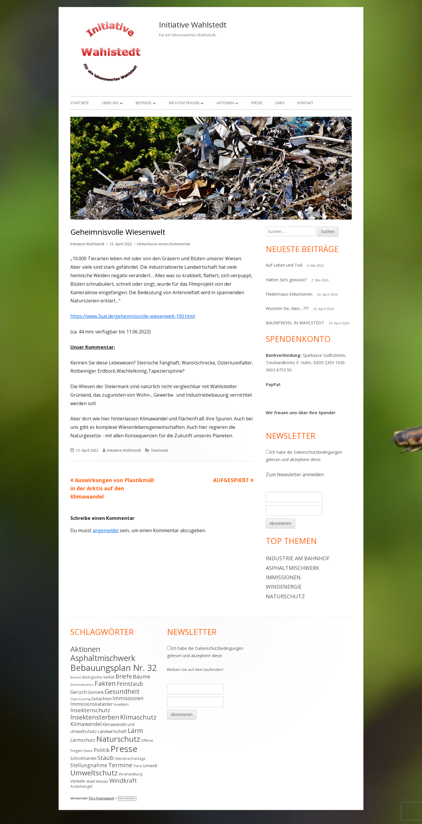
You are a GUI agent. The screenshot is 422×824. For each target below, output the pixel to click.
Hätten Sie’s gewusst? (286, 279)
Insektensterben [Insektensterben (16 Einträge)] (94, 717)
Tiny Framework (101, 798)
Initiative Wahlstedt (193, 24)
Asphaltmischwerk (292, 567)
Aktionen (225, 102)
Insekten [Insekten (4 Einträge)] (121, 704)
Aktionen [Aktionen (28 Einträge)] (85, 649)
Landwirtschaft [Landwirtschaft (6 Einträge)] (112, 731)
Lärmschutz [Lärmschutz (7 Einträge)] (82, 740)
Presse (256, 102)
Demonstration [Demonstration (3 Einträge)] (82, 685)
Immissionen (283, 577)
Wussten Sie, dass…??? (287, 308)
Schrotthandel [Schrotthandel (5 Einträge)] (83, 758)
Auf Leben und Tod (284, 265)
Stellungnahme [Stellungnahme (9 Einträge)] (88, 765)
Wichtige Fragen (184, 102)
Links (279, 102)
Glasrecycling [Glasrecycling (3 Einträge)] (80, 699)
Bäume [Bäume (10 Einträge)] (141, 676)
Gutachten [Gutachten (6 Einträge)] (101, 698)
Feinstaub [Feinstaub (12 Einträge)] (130, 684)
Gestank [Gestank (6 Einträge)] (96, 692)
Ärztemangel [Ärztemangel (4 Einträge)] (81, 786)
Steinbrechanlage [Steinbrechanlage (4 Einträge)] (130, 758)
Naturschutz (285, 596)
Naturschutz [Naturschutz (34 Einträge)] (118, 739)
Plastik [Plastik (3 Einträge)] (88, 751)
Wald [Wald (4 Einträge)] (90, 781)
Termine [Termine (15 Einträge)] (120, 765)
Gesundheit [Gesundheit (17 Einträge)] (122, 691)
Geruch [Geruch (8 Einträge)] (78, 691)
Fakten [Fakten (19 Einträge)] (105, 683)
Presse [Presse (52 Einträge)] (123, 749)
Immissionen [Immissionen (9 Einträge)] (128, 698)
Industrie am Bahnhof (298, 558)
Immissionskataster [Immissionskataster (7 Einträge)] (91, 704)
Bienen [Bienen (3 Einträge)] (75, 677)
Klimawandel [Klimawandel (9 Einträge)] (86, 723)
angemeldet (106, 530)
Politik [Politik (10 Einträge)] (101, 749)
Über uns (110, 102)
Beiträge (144, 102)
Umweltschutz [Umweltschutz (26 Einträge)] (94, 772)
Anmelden (127, 798)
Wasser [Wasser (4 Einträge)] (102, 781)
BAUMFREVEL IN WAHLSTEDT (295, 323)
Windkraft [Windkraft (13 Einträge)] (123, 780)
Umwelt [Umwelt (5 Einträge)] (150, 765)
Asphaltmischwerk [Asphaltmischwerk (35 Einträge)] (102, 658)
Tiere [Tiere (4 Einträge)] (137, 765)
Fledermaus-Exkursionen (289, 294)
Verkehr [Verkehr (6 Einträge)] (78, 781)
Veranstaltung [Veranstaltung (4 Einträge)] (130, 774)
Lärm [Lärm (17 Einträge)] (135, 730)
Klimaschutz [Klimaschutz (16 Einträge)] (138, 717)
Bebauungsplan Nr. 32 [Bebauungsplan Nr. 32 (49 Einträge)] (113, 667)
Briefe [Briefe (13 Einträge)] (123, 676)
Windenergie (284, 586)
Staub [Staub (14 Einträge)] (105, 757)
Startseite (79, 102)
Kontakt (305, 102)
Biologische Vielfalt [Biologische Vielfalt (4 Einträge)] (98, 677)
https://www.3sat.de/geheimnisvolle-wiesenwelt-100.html (132, 316)
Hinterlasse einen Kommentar (163, 243)
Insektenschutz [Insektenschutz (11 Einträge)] (90, 710)
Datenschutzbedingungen (318, 452)
